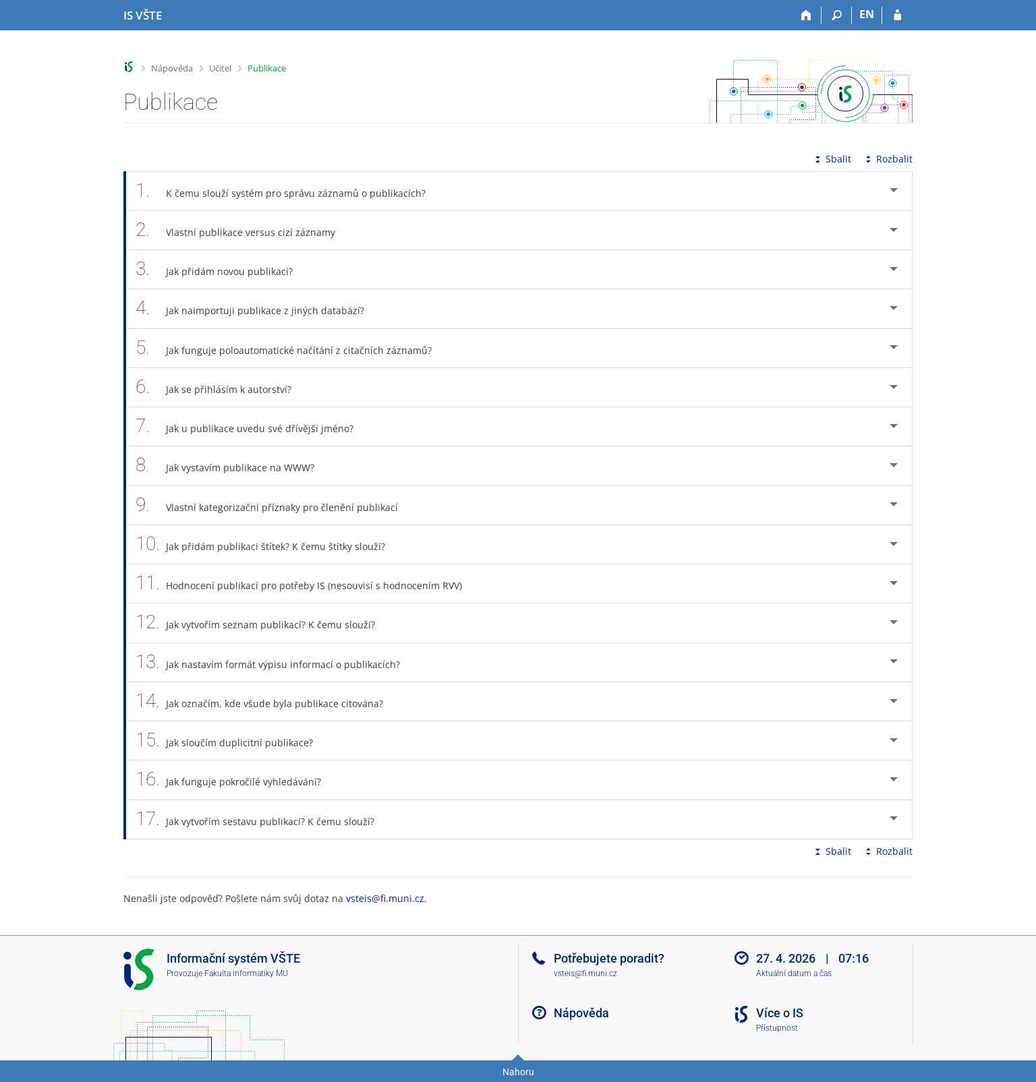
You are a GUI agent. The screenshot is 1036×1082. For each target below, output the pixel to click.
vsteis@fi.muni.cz (385, 898)
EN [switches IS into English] (866, 14)
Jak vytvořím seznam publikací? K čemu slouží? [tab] (263, 622)
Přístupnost (777, 1028)
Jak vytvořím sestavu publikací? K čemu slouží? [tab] (262, 819)
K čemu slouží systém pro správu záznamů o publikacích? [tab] (288, 191)
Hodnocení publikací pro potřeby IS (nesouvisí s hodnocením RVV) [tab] (306, 583)
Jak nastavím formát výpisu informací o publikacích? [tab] (275, 662)
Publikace (267, 68)
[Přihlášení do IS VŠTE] (897, 15)
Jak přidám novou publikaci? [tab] (222, 269)
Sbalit (831, 158)
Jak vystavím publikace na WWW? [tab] (232, 465)
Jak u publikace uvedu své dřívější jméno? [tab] (252, 426)
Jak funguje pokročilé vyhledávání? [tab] (236, 779)
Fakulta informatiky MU (246, 973)
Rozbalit (888, 158)
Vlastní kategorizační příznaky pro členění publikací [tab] (274, 505)
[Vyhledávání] (837, 15)
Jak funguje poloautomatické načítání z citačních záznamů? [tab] (291, 348)
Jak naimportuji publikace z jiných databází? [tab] (257, 308)
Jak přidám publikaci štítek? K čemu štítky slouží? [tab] (268, 544)
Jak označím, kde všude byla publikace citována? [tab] (267, 701)
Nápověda (172, 68)
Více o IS (779, 1013)
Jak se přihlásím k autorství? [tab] (221, 387)
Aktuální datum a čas (794, 973)
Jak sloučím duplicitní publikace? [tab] (232, 740)
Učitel (220, 68)
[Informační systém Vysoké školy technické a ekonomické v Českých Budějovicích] (142, 15)
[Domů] (806, 15)
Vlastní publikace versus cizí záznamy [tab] (243, 230)
